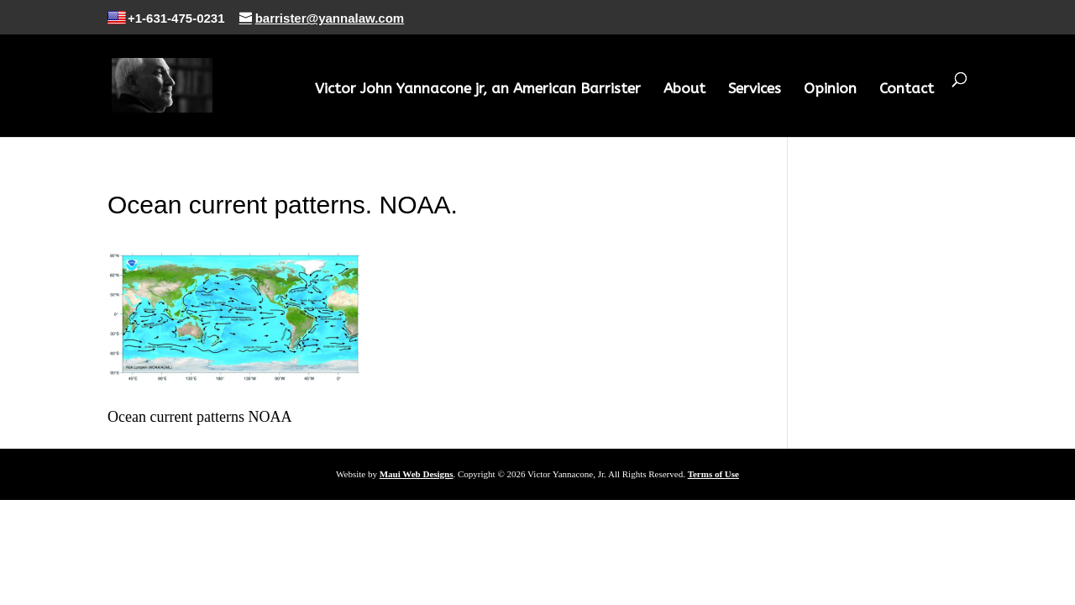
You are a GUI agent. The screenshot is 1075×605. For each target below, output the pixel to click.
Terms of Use (713, 474)
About (684, 89)
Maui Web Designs (417, 474)
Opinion (830, 89)
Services (754, 89)
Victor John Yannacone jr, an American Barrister (478, 89)
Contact (906, 89)
